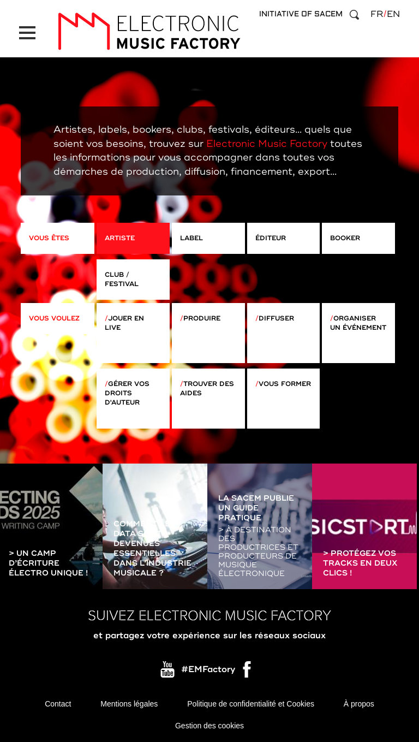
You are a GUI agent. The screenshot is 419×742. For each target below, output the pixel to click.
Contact (58, 703)
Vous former (285, 384)
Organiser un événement (358, 323)
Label (191, 238)
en (393, 14)
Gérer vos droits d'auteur (127, 393)
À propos (359, 703)
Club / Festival (122, 279)
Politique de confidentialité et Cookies (250, 703)
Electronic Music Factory (266, 144)
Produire (201, 318)
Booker (345, 238)
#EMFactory (208, 669)
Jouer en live (124, 323)
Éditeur (270, 238)
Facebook (247, 672)
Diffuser (276, 318)
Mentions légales (129, 703)
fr (376, 14)
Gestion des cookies (209, 725)
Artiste (120, 238)
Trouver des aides (207, 388)
